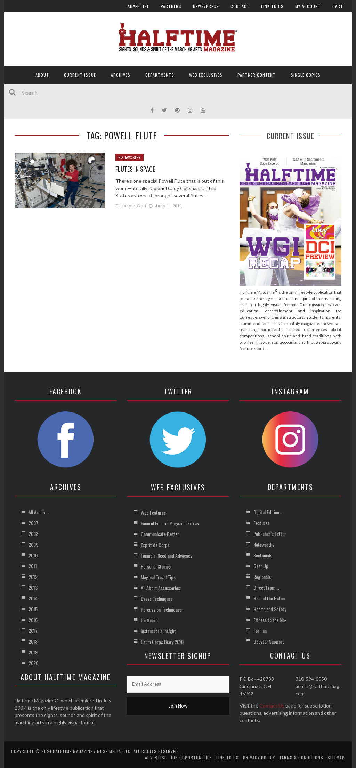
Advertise (138, 6)
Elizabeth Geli (130, 206)
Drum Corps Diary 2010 (162, 641)
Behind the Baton (269, 598)
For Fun (260, 630)
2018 (33, 641)
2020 (33, 663)
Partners (171, 6)
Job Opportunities (191, 757)
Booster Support (268, 641)
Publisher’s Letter (269, 533)
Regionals (262, 576)
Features (261, 522)
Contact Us (271, 706)
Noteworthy (129, 157)
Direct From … (266, 587)
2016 (33, 619)
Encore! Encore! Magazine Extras (170, 523)
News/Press (206, 6)
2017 (33, 630)
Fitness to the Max (269, 619)
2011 (33, 566)
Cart (337, 6)
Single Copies (306, 75)
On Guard (149, 620)
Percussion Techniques (161, 609)
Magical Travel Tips (158, 577)
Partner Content (256, 75)
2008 (33, 533)
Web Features (153, 512)
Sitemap (336, 757)
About (42, 75)
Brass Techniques (157, 598)
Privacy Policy (259, 757)
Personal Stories (156, 566)
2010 (33, 555)
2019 (33, 652)
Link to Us (272, 6)
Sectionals (262, 555)
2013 (33, 587)
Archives (120, 75)
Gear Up (260, 566)
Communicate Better (160, 534)
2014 (33, 598)
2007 (33, 522)
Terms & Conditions (301, 757)
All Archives (39, 512)
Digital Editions (267, 512)
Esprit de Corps (155, 544)
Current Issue (80, 75)
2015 (33, 609)
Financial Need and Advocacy (166, 555)
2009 (33, 544)
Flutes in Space (135, 168)
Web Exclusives (205, 75)
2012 (33, 576)
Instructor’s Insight (158, 631)
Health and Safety (269, 609)
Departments (159, 75)
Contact (240, 6)
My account (308, 6)
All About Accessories (160, 587)
